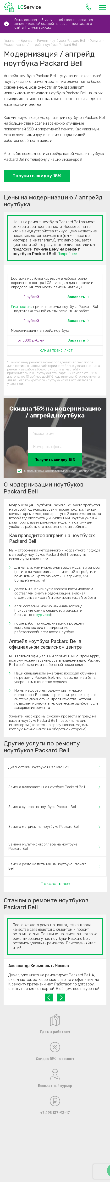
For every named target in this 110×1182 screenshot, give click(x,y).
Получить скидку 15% (36, 175)
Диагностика (21, 307)
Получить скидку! (38, 28)
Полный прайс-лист (55, 350)
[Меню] (102, 7)
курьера (43, 615)
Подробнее (67, 253)
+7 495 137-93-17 (89, 7)
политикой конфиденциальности (52, 471)
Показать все (55, 883)
